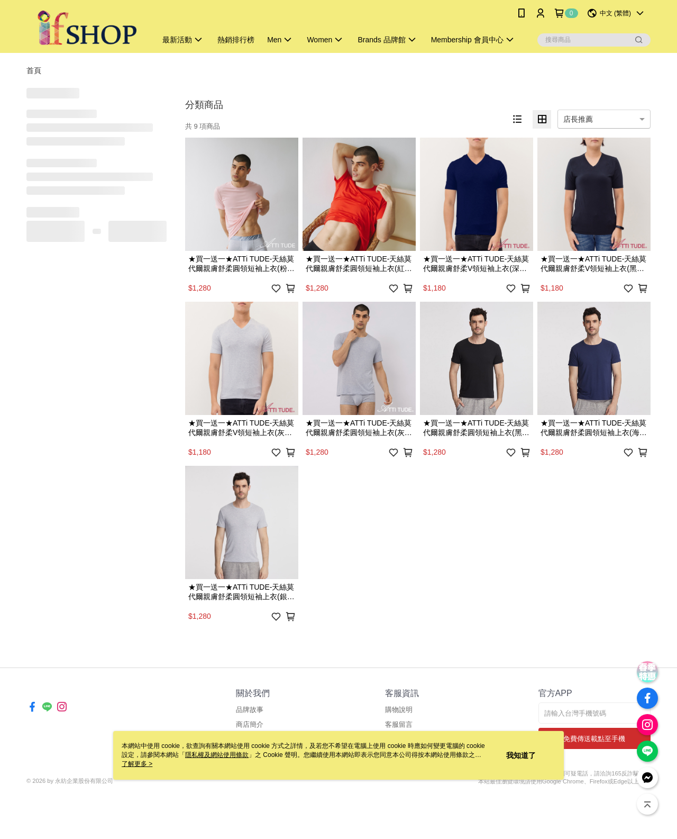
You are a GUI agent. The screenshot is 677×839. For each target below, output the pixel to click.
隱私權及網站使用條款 (217, 755)
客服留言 (399, 724)
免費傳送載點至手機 (594, 739)
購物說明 (399, 710)
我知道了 (521, 755)
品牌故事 (249, 710)
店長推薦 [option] (578, 119)
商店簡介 (249, 724)
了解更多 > (137, 764)
